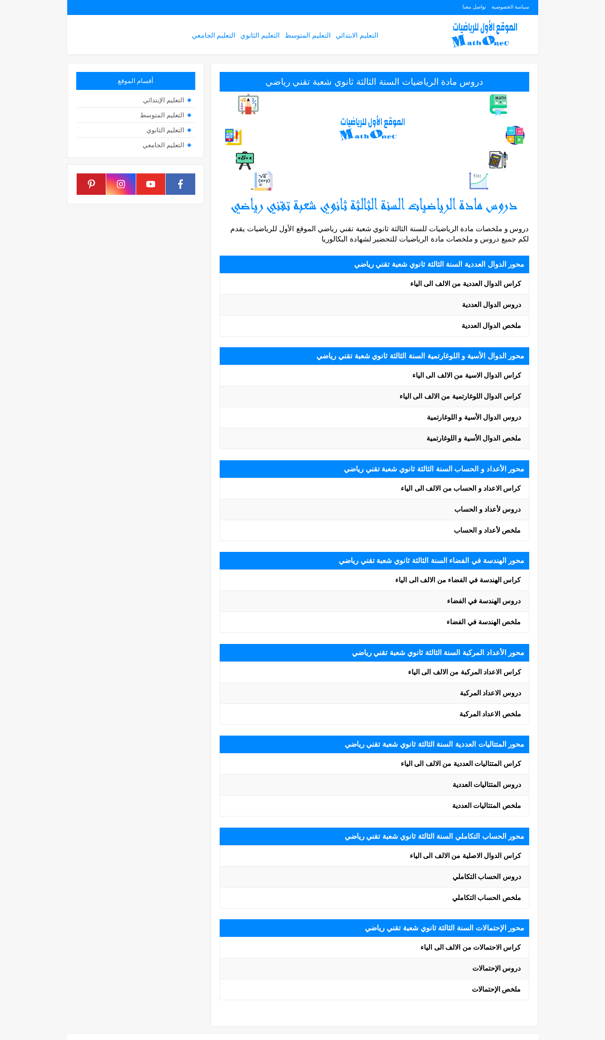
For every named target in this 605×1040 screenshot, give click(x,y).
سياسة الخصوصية (510, 7)
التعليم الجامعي (213, 35)
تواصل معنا (474, 7)
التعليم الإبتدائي (163, 100)
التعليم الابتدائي (357, 35)
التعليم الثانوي (259, 35)
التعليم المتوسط (307, 35)
